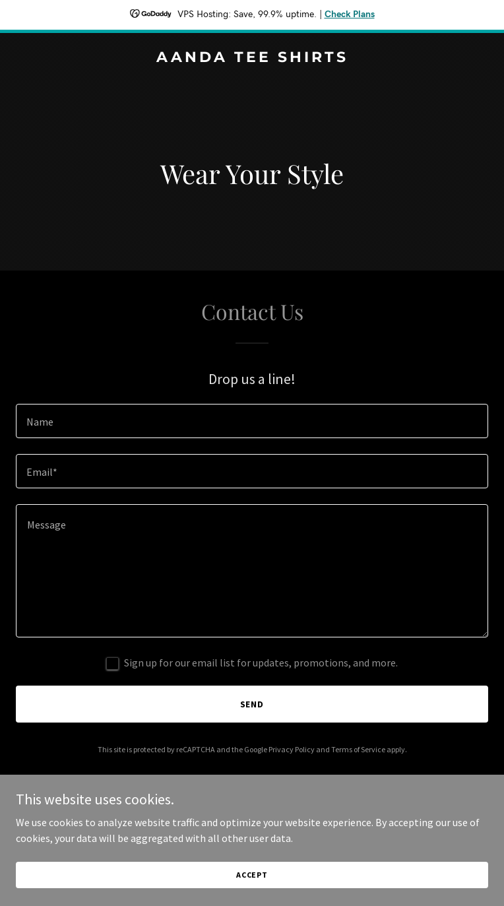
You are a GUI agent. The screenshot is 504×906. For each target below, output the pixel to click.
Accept (252, 875)
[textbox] (252, 421)
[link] (252, 58)
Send (252, 704)
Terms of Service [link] (358, 749)
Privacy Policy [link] (291, 749)
